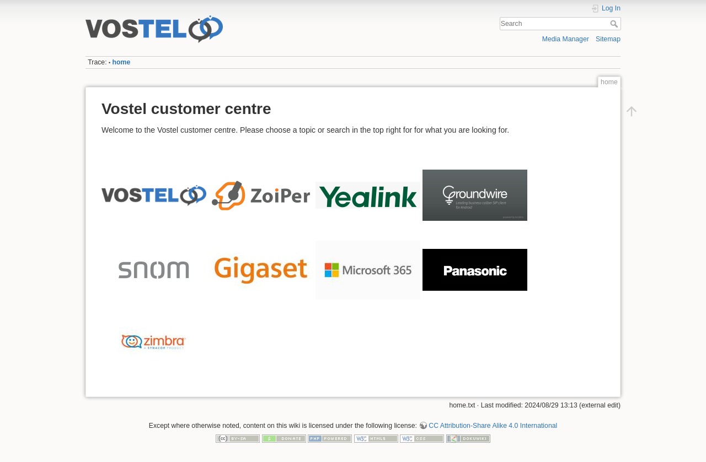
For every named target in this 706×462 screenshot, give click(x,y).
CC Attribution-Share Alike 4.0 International (493, 426)
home (122, 62)
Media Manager (565, 39)
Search (615, 24)
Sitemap (608, 39)
